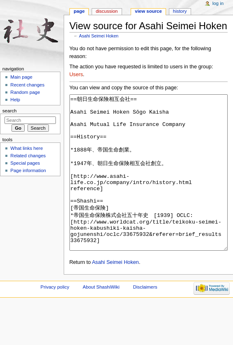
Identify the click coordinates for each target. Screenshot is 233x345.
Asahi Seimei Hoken (98, 35)
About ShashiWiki (101, 317)
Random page (25, 92)
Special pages (25, 163)
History (180, 11)
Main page (21, 77)
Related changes (28, 155)
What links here (26, 148)
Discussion (107, 11)
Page (79, 11)
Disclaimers (145, 317)
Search (9, 110)
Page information (28, 170)
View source (148, 11)
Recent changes (27, 84)
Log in (218, 3)
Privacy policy (55, 317)
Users (76, 74)
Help (15, 99)
